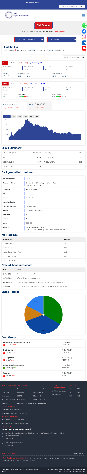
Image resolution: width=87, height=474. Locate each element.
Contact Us (5, 396)
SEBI (70, 396)
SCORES (19, 396)
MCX (78, 392)
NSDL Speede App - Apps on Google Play (15, 423)
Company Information (45, 32)
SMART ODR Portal (39, 399)
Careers (4, 403)
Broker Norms (21, 389)
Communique (56, 394)
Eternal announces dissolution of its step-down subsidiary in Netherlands (40, 282)
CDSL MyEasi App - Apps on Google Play (14, 413)
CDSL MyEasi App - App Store (11, 410)
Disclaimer (20, 392)
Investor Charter (38, 392)
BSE (78, 389)
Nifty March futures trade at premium (29, 278)
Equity (31, 32)
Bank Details (21, 399)
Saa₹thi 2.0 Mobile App (24, 403)
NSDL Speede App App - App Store (13, 420)
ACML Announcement (59, 391)
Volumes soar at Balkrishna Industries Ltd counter (33, 274)
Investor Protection (39, 389)
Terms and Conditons (8, 399)
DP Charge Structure (39, 403)
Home (24, 32)
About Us (5, 389)
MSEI (78, 396)
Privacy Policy (6, 392)
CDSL (70, 392)
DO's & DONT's (37, 396)
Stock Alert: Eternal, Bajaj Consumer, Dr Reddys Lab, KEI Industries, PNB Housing (42, 286)
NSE (70, 389)
